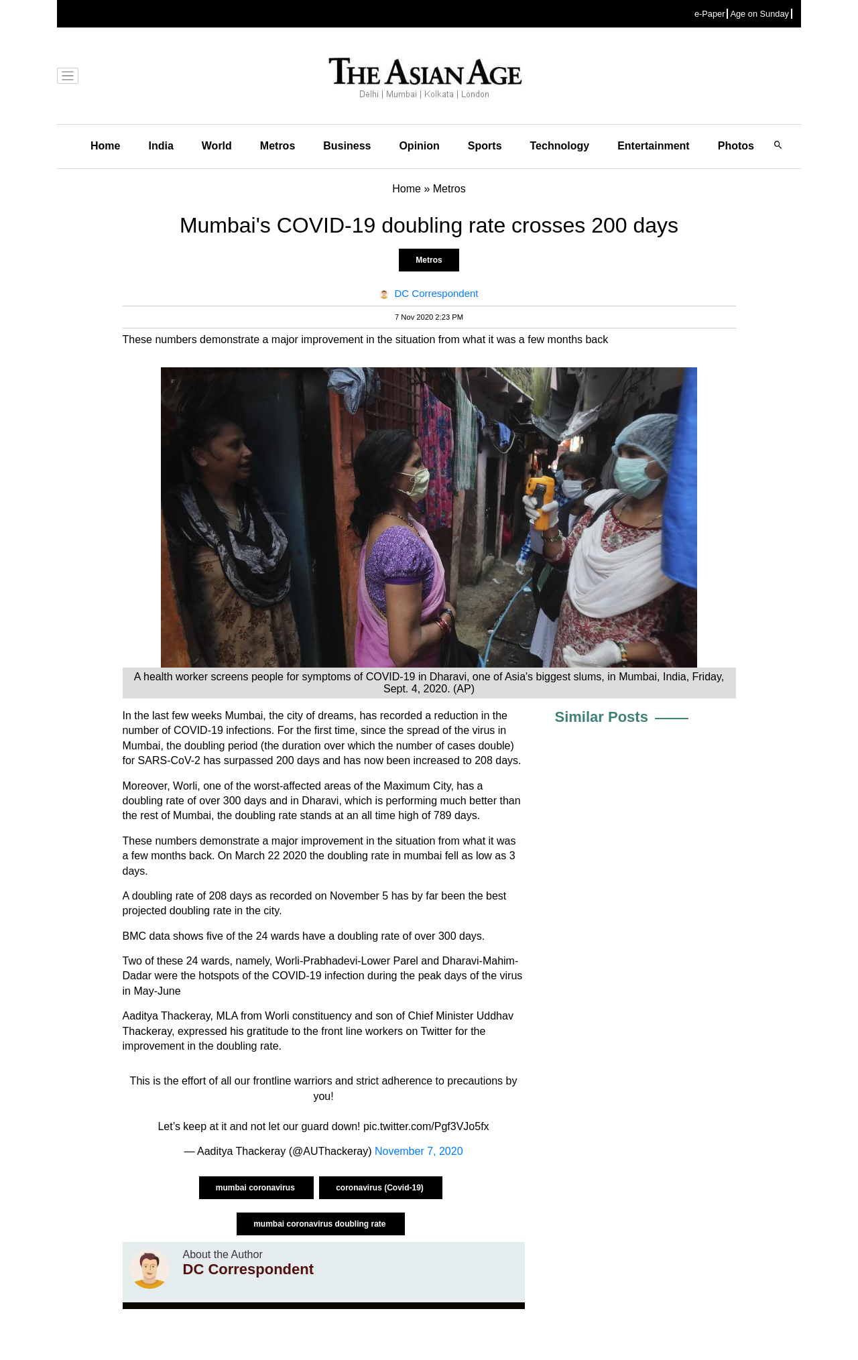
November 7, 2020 (419, 1151)
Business (347, 145)
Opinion (419, 145)
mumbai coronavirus (256, 1187)
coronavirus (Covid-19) (381, 1187)
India (160, 145)
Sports (485, 145)
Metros (277, 145)
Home (105, 145)
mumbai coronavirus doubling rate (320, 1224)
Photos (736, 145)
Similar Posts (601, 716)
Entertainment (653, 145)
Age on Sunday (759, 14)
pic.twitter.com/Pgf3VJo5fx (426, 1126)
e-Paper (709, 14)
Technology (560, 145)
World (217, 145)
